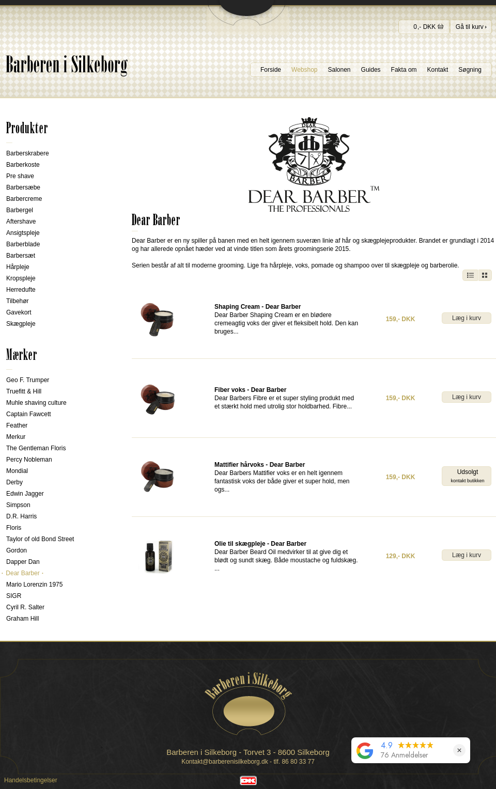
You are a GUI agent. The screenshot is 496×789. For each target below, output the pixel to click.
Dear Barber (22, 573)
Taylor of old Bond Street (40, 539)
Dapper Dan (23, 561)
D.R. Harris (21, 516)
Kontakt (437, 69)
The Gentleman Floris (36, 448)
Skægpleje (21, 323)
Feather (16, 425)
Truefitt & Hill (23, 391)
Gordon (16, 550)
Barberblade (23, 244)
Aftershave (21, 221)
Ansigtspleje (23, 232)
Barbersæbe (23, 187)
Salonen (339, 69)
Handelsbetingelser (30, 780)
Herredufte (21, 289)
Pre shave (20, 176)
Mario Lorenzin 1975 (34, 584)
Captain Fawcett (28, 414)
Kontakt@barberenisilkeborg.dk (224, 761)
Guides (371, 69)
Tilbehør (17, 301)
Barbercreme (24, 198)
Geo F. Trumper (27, 380)
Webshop (304, 69)
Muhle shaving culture (36, 402)
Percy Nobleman (29, 459)
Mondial (17, 471)
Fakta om (404, 69)
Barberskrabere (27, 153)
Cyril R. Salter (25, 607)
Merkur (15, 436)
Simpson (18, 505)
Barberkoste (23, 164)
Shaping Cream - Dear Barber (257, 306)
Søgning (470, 69)
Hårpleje (17, 267)
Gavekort (19, 312)
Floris (13, 527)
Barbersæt (20, 255)
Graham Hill (22, 618)
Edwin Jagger (25, 493)
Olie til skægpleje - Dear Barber (260, 543)
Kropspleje (21, 278)
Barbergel (19, 210)
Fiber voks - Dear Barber (250, 389)
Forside (270, 69)
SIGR (13, 595)
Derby (14, 482)
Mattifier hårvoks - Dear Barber (259, 464)
